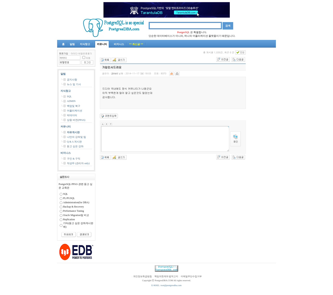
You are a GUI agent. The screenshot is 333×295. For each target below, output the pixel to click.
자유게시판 (73, 132)
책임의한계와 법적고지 (166, 276)
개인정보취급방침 (142, 276)
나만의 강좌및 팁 (76, 137)
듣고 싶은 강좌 (75, 146)
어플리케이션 (74, 110)
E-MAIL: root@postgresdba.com (166, 285)
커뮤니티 (102, 44)
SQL (69, 96)
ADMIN (71, 101)
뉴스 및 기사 (74, 84)
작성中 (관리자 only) (78, 163)
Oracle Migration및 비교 (76, 215)
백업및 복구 (73, 105)
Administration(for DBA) (76, 202)
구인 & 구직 (73, 158)
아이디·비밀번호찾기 (81, 53)
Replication (69, 219)
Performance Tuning (73, 210)
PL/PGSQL (69, 198)
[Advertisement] (263, 113)
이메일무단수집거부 (191, 276)
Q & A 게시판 (74, 141)
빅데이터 (72, 115)
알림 (72, 44)
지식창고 (85, 44)
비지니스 (119, 44)
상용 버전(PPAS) (76, 120)
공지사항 (72, 79)
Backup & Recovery (73, 206)
